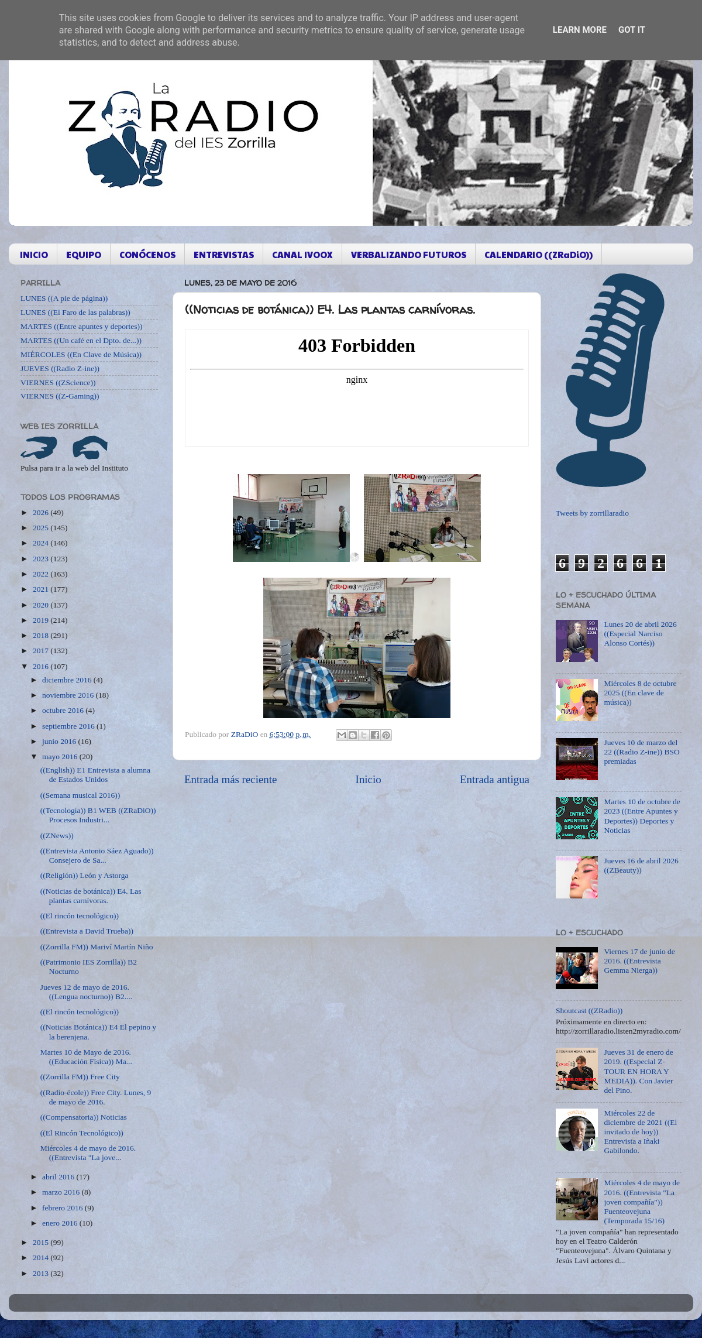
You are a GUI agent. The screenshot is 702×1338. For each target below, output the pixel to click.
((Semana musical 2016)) (80, 795)
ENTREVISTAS (224, 254)
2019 (41, 620)
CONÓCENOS (147, 254)
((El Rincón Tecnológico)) (81, 1132)
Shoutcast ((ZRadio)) (589, 1010)
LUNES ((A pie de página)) (64, 298)
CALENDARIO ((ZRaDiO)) (538, 254)
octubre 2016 (63, 710)
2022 (41, 573)
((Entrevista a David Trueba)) (86, 931)
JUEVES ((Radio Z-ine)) (59, 368)
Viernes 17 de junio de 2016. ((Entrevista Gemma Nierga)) (639, 961)
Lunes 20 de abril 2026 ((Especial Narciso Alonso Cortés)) (640, 633)
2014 (41, 1257)
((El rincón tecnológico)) (79, 915)
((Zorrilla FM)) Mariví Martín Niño (96, 946)
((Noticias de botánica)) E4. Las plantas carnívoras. (91, 896)
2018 (41, 635)
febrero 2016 (63, 1207)
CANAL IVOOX (302, 254)
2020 (41, 605)
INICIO (34, 254)
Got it (631, 30)
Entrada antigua (494, 779)
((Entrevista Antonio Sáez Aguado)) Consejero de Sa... (97, 855)
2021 (41, 589)
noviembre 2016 (68, 695)
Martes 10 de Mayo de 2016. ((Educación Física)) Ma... (86, 1057)
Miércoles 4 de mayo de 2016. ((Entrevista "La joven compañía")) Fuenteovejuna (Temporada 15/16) (642, 1201)
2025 (41, 527)
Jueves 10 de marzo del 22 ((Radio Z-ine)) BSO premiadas (641, 752)
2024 (41, 542)
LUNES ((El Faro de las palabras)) (75, 312)
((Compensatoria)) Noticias (83, 1117)
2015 (41, 1242)
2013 (41, 1273)
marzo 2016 (61, 1192)
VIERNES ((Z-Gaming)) (59, 396)
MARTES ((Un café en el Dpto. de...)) (81, 340)
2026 (41, 512)
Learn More (580, 30)
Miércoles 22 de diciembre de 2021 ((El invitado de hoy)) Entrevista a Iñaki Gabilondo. (640, 1132)
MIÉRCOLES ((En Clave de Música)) (81, 354)
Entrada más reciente (230, 779)
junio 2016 (60, 741)
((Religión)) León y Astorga (84, 875)
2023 (41, 558)
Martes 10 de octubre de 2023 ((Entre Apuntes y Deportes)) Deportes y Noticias (642, 816)
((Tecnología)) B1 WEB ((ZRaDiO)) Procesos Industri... (98, 815)
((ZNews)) (57, 835)
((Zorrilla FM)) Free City (80, 1076)
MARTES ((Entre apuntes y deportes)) (81, 326)
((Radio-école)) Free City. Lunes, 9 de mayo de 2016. (96, 1097)
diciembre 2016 (68, 679)
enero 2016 (61, 1223)
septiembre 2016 (69, 726)
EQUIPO (83, 254)
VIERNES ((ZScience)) (58, 382)
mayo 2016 (61, 756)
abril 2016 (59, 1176)
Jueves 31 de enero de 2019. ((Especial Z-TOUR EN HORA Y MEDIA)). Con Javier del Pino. (638, 1071)
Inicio (368, 779)
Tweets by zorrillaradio (592, 513)
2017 (41, 650)
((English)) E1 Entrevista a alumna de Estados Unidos (95, 775)
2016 (41, 666)
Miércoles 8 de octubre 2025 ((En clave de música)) (640, 692)
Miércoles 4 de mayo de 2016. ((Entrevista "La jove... (88, 1153)
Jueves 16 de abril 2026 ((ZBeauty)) (641, 865)
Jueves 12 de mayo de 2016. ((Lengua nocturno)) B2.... (86, 992)
